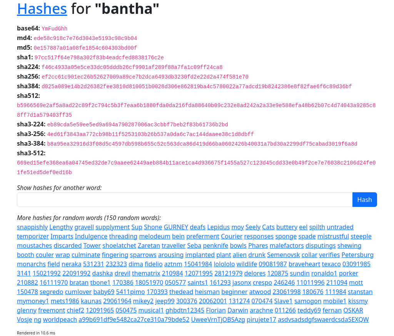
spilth (317, 227)
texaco (331, 264)
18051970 (149, 282)
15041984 (198, 264)
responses (259, 236)
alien (240, 254)
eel (303, 227)
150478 (27, 291)
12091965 (100, 310)
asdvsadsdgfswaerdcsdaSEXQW (323, 319)
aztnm (173, 264)
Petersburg (358, 254)
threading (123, 236)
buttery (286, 227)
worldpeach (60, 319)
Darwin (237, 310)
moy (237, 227)
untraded (340, 227)
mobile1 (335, 301)
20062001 (213, 301)
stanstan (360, 291)
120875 (278, 273)
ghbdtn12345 (184, 310)
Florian (216, 310)
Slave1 (283, 301)
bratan (78, 282)
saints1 (198, 282)
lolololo (224, 264)
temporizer (33, 236)
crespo (262, 282)
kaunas (91, 301)
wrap (62, 254)
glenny (27, 310)
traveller (173, 245)
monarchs (31, 264)
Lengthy (61, 227)
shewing (349, 245)
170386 (123, 282)
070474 (261, 301)
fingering (115, 254)
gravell (84, 227)
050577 (175, 282)
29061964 (117, 301)
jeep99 (164, 301)
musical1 (151, 310)
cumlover (78, 291)
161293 (220, 282)
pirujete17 (261, 319)
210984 (172, 273)
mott (356, 282)
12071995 (199, 273)
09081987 (273, 264)
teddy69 (309, 310)
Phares (258, 245)
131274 (239, 301)
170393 (157, 291)
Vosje (24, 319)
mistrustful (333, 236)
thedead (181, 291)
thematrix (146, 273)
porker (348, 273)
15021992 (47, 273)
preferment (202, 236)
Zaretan (149, 245)
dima (136, 264)
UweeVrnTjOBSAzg (218, 319)
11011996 (310, 282)
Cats (268, 227)
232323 (116, 264)
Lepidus (218, 227)
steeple (361, 236)
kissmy (358, 301)
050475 (126, 310)
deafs (197, 227)
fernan (332, 310)
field (53, 264)
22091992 (76, 273)
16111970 (54, 282)
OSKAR (353, 310)
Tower (92, 245)
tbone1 (100, 282)
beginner (234, 291)
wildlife (247, 264)
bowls (238, 245)
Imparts (61, 236)
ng (38, 319)
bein (178, 236)
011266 (285, 310)
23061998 (286, 291)
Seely (252, 227)
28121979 (228, 273)
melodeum (154, 236)
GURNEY (176, 227)
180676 (313, 291)
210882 (27, 282)
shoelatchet (119, 245)
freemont (51, 310)
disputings (321, 245)
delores (255, 273)
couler (45, 254)
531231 (93, 264)
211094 (336, 282)
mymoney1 (33, 301)
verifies (329, 254)
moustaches (34, 245)
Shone (153, 227)
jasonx (241, 282)
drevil (122, 273)
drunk (256, 254)
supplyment (112, 227)
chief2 (75, 310)
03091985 (356, 264)
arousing (171, 254)
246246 (284, 282)
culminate (86, 254)
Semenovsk (283, 254)
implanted (200, 254)
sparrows (143, 254)
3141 (24, 273)
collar (309, 254)
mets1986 (65, 301)
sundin (300, 273)
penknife (215, 245)
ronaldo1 (324, 273)
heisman (207, 291)
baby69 (104, 291)
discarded (67, 245)
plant (223, 254)
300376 (186, 301)
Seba (194, 245)
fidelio (153, 264)
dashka (102, 273)
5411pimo (130, 291)
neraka (72, 264)
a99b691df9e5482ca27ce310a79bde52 (133, 319)
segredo (51, 291)
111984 (335, 291)
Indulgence (91, 236)
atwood (260, 291)
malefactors (287, 245)
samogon (308, 301)
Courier (231, 236)
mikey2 (143, 301)
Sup (137, 227)
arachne (261, 310)
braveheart (305, 264)
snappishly (32, 227)
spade (307, 236)
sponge (286, 236)
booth (25, 254)
